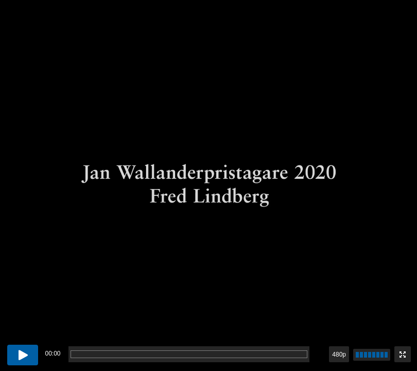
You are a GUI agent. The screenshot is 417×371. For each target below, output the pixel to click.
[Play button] (22, 355)
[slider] (371, 355)
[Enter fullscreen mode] (402, 354)
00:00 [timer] (52, 353)
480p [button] (339, 354)
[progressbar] (188, 354)
